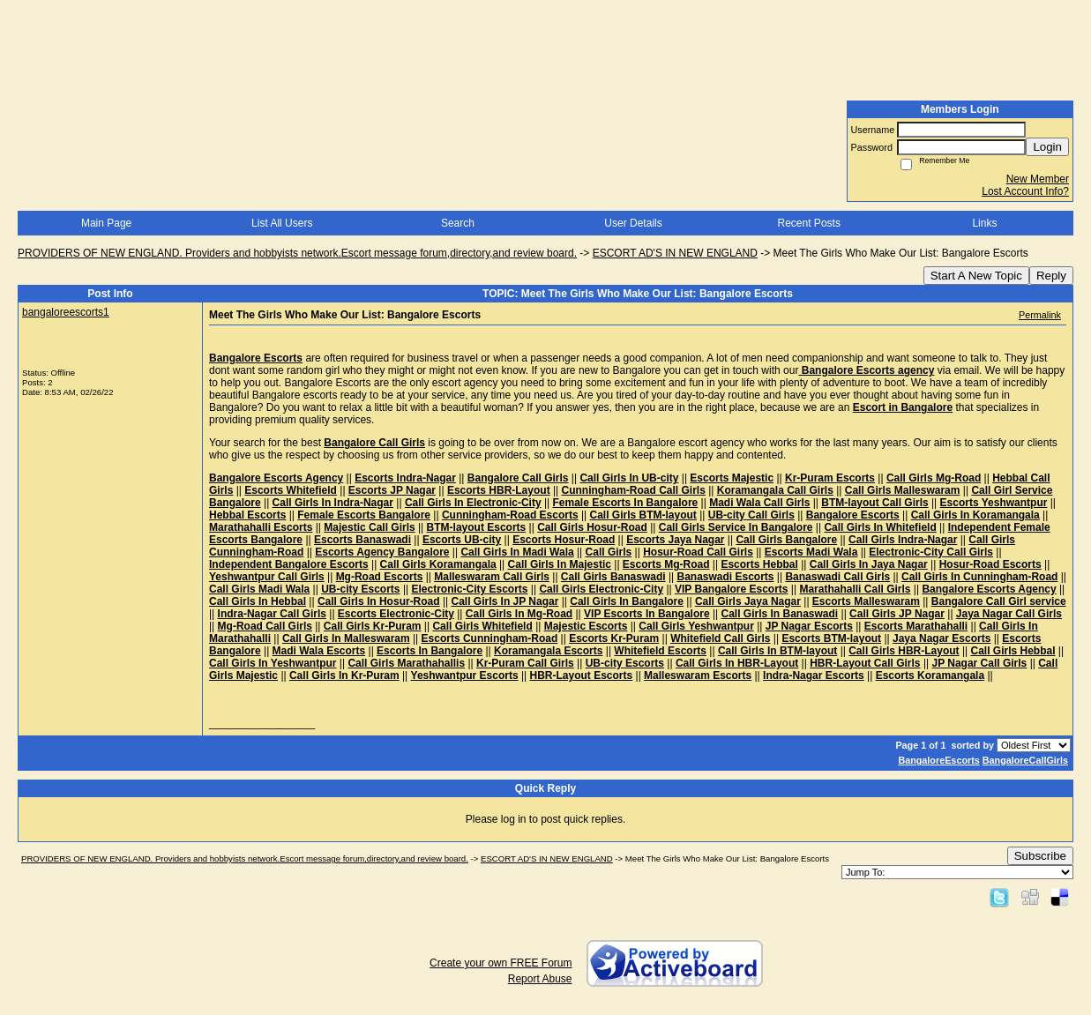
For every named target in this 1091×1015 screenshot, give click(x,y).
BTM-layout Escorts (477, 527)
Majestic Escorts (586, 626)
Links (984, 223)
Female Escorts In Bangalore (626, 502)
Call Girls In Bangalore (627, 601)
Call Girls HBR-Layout (903, 651)
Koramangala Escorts (548, 651)
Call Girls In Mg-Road (519, 614)
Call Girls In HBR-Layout (737, 663)
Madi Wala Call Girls (759, 502)
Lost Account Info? (1025, 191)
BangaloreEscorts (938, 760)
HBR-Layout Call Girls (865, 663)
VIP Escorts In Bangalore (647, 614)
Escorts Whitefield (290, 490)
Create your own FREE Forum (501, 963)
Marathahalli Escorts (260, 527)
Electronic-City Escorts (469, 589)
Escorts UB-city (461, 540)
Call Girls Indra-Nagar (902, 540)
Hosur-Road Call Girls (698, 552)
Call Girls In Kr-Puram (344, 675)
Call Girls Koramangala (438, 564)
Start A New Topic (976, 275)
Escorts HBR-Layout (498, 490)
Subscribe (1040, 855)
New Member (1037, 179)
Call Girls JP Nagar (897, 614)
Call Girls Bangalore (786, 540)
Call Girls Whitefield (482, 626)
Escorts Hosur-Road (563, 540)
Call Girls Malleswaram (902, 490)
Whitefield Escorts (660, 651)
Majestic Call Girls (369, 527)
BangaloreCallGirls (1025, 760)
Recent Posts (809, 223)
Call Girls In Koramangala (975, 515)
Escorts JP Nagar (392, 490)
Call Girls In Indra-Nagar (333, 502)
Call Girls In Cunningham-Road (979, 577)
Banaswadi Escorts (724, 577)
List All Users (281, 223)
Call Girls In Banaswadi (779, 614)
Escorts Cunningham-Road (490, 638)
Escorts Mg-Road (666, 564)
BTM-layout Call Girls (874, 502)
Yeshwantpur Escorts (465, 675)
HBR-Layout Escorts (581, 675)
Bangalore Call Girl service (998, 601)
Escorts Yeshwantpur (994, 502)
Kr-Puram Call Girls (525, 663)
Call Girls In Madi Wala (516, 552)
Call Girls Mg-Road (933, 478)
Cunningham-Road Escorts (510, 515)
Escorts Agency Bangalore (382, 552)
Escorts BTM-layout (831, 638)
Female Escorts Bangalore (363, 515)
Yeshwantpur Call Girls (267, 577)
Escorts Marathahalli (916, 626)
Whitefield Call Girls (720, 638)
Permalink (1040, 315)
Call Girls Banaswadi (613, 577)
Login (1047, 146)
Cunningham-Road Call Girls (634, 490)
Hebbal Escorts (247, 515)
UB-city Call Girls (751, 515)
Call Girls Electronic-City (601, 589)
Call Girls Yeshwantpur (696, 626)
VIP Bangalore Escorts (731, 589)
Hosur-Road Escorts (990, 564)
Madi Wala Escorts (319, 651)
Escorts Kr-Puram (614, 638)
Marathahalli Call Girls (854, 589)
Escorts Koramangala (930, 675)
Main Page (106, 223)
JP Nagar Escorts (809, 626)
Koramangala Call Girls (775, 490)
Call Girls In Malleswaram (346, 638)
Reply (1051, 275)
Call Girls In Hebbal (257, 601)
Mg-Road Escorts (379, 577)
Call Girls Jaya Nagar (748, 601)
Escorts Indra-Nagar (405, 478)
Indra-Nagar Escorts (813, 675)
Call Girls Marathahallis (406, 663)
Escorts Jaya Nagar (675, 540)
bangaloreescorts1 (65, 312)
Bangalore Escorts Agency (276, 478)
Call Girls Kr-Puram (373, 626)
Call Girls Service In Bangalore (736, 527)
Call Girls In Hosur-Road (379, 601)
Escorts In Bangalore (429, 651)
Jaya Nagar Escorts (941, 638)
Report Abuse (540, 979)
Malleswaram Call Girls (491, 577)
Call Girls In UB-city (628, 478)
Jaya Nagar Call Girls (1009, 614)
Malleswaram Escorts (697, 675)
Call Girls (609, 552)
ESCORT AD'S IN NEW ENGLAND (675, 253)
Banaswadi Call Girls (837, 577)
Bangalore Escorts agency (866, 370)
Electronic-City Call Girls (931, 552)
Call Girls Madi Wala (259, 589)
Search (458, 223)
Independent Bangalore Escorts (289, 564)
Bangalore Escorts (853, 515)
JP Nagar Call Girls (979, 663)
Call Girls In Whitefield (880, 527)
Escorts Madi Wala (811, 552)
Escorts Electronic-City (396, 614)
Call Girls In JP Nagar (505, 601)
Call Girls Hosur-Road (592, 527)
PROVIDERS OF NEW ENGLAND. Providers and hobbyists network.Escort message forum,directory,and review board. (297, 253)
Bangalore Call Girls (518, 478)
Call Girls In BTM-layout (777, 651)
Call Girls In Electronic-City (473, 502)
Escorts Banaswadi (362, 540)
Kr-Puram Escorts (830, 478)
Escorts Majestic (731, 478)
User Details (632, 223)
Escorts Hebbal (759, 564)
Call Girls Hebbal (1012, 651)
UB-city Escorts (360, 589)
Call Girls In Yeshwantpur (273, 663)
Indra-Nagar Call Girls (272, 614)
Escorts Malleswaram (866, 601)
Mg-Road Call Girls (265, 626)
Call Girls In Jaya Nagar (869, 564)
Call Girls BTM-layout (643, 515)
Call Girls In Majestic (559, 564)
